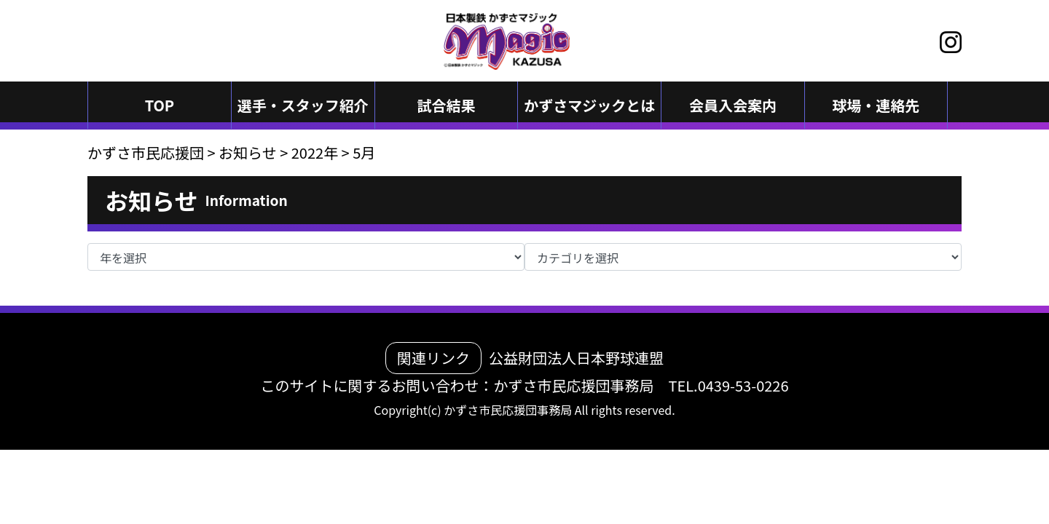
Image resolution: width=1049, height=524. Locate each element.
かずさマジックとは (589, 105)
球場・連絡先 (875, 105)
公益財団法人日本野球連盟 (576, 357)
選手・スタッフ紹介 (303, 105)
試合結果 (446, 105)
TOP (160, 105)
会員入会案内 (733, 105)
